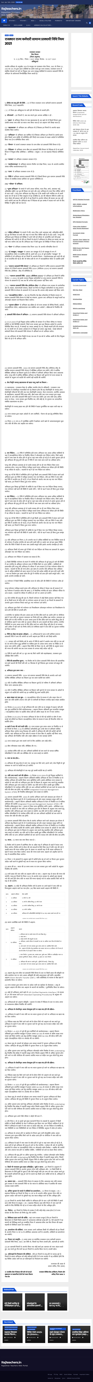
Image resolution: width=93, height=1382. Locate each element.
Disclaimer (18, 25)
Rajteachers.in (11, 8)
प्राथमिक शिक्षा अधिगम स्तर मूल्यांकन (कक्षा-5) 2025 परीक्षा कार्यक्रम (80, 142)
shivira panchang (32, 1327)
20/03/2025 (55, 1337)
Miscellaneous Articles (11, 1329)
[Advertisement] (35, 89)
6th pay (12, 20)
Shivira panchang (79, 308)
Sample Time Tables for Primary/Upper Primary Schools (81, 241)
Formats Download (79, 285)
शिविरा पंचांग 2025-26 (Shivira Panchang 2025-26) (79, 123)
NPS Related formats (80, 222)
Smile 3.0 (6, 25)
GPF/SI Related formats (81, 199)
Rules (11, 35)
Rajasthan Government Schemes (56, 1329)
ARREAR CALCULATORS (42, 25)
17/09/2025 (9, 1337)
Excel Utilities (45, 20)
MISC (33, 20)
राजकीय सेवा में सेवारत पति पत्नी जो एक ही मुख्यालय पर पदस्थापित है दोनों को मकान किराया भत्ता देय (19, 1274)
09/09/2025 (32, 1337)
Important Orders (73, 20)
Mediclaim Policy (79, 211)
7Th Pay (23, 20)
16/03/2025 (77, 1337)
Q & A (28, 25)
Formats (58, 20)
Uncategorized (31, 1329)
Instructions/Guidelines (11, 1327)
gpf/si (6, 35)
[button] (87, 23)
